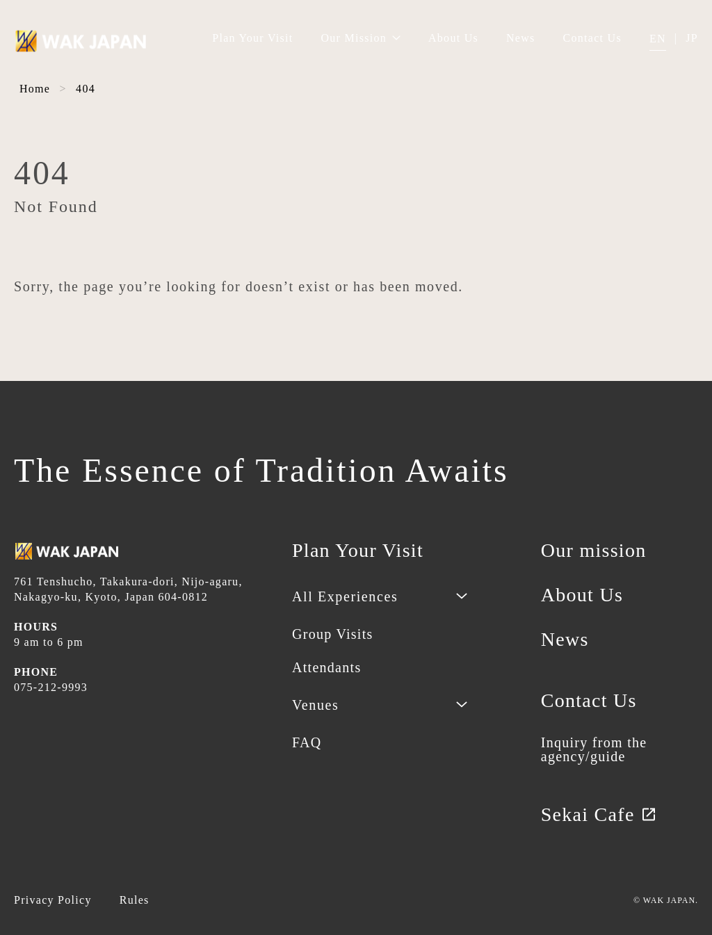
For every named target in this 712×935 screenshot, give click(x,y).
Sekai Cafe (599, 814)
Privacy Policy (53, 900)
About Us (453, 38)
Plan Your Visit (252, 38)
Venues (315, 705)
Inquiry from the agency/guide (594, 749)
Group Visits (332, 634)
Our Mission (360, 38)
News (520, 38)
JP (692, 38)
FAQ (306, 742)
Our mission (594, 550)
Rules (134, 900)
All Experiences (345, 596)
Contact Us (592, 38)
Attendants (326, 667)
